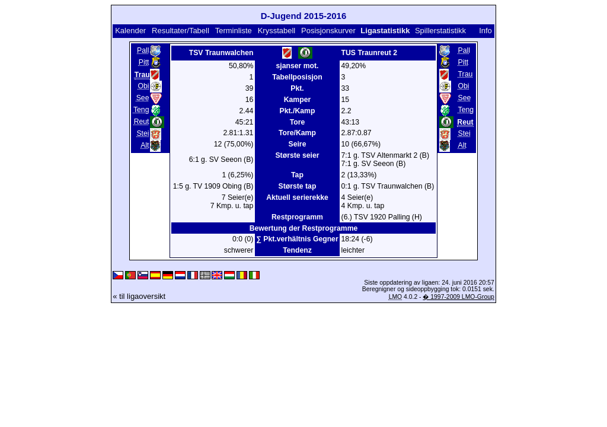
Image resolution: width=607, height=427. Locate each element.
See (142, 98)
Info (485, 30)
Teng (141, 110)
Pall (143, 50)
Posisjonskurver (328, 30)
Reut (141, 121)
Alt (144, 145)
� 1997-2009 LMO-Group (458, 297)
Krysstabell (277, 30)
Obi (143, 86)
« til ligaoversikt (139, 296)
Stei (142, 133)
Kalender (130, 30)
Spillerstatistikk (440, 30)
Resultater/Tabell (180, 30)
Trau (465, 74)
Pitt (144, 62)
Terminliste (233, 30)
